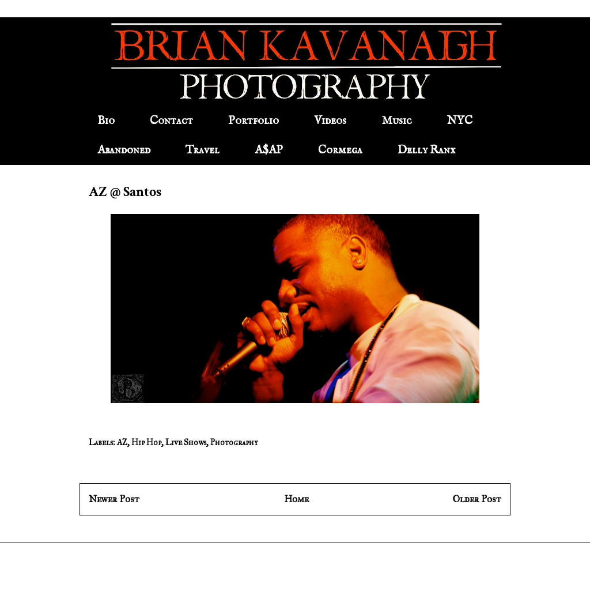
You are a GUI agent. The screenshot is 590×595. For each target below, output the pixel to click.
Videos (330, 121)
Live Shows (185, 442)
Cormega (340, 150)
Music (396, 121)
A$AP (269, 150)
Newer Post (114, 499)
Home (296, 499)
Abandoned (123, 150)
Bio (106, 121)
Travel (203, 150)
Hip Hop (146, 442)
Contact (171, 121)
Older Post (477, 499)
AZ (122, 442)
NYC (459, 121)
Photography (234, 442)
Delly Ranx (426, 150)
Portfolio (253, 121)
